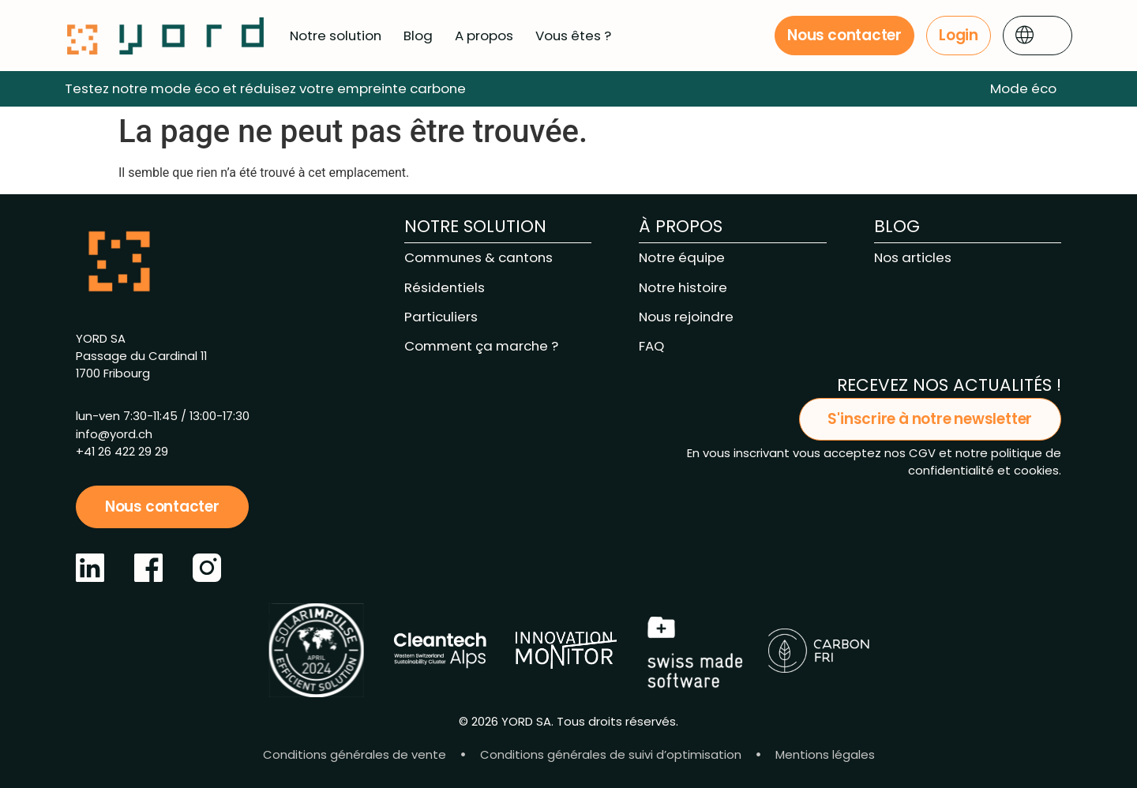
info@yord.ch (114, 434)
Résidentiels (444, 287)
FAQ (651, 345)
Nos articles (912, 257)
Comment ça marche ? (481, 345)
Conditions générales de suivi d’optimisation (610, 754)
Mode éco (1023, 88)
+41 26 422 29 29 (122, 451)
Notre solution (335, 35)
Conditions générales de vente (354, 754)
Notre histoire (683, 287)
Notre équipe (682, 257)
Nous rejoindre (686, 316)
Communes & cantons (478, 257)
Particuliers (441, 316)
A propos (484, 35)
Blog (418, 35)
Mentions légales (825, 754)
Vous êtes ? (573, 35)
